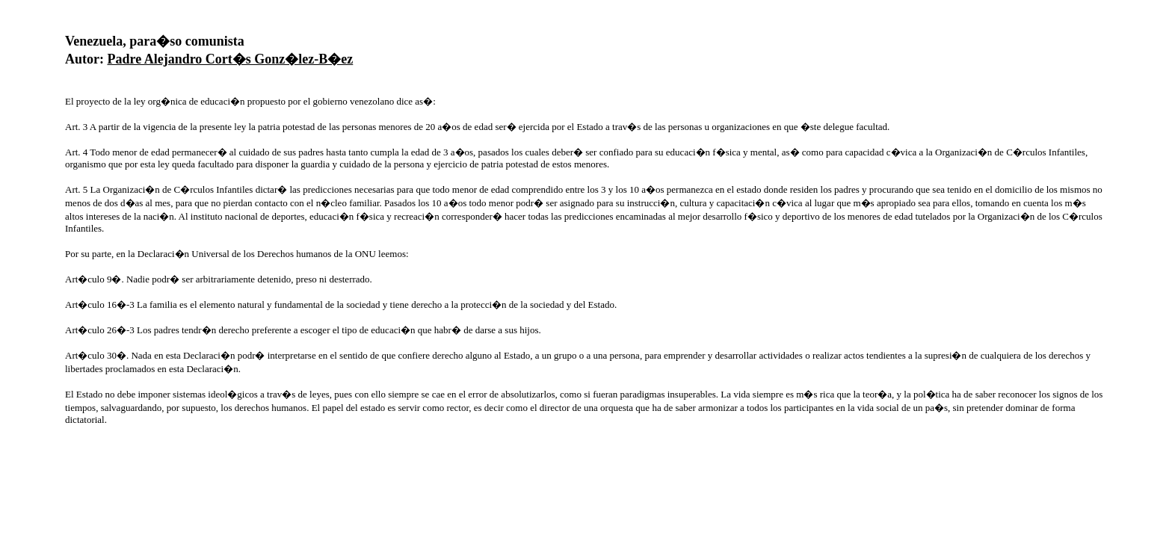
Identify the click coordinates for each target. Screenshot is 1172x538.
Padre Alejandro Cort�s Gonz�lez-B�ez (231, 59)
